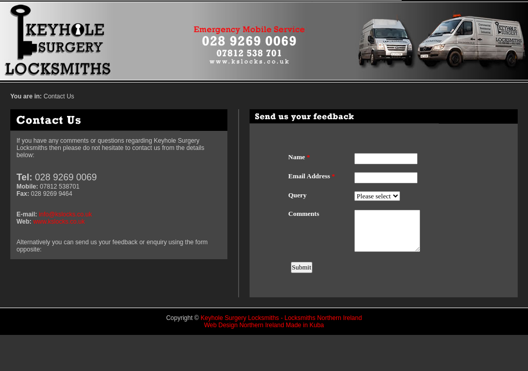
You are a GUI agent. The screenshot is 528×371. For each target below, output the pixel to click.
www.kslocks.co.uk (59, 221)
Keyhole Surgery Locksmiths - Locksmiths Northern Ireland (281, 318)
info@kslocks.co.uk (65, 214)
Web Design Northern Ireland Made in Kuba (264, 325)
